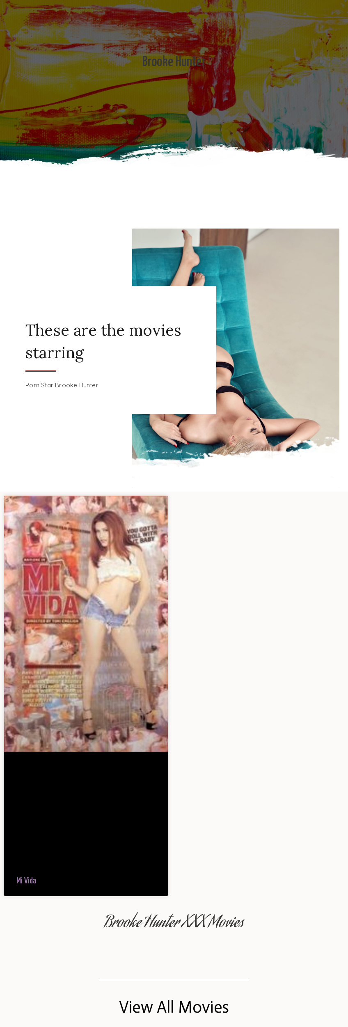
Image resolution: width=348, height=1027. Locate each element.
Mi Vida (26, 881)
